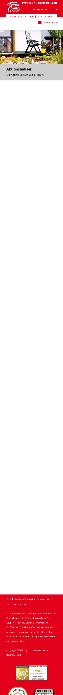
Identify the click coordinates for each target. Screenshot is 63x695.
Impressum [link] (11, 604)
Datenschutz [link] (43, 599)
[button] (46, 22)
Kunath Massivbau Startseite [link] (20, 599)
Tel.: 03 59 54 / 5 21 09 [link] (44, 9)
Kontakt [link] (39, 16)
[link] (14, 12)
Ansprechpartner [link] (27, 16)
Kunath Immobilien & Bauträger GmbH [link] (35, 2)
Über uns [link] (13, 16)
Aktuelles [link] (49, 16)
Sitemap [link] (23, 604)
